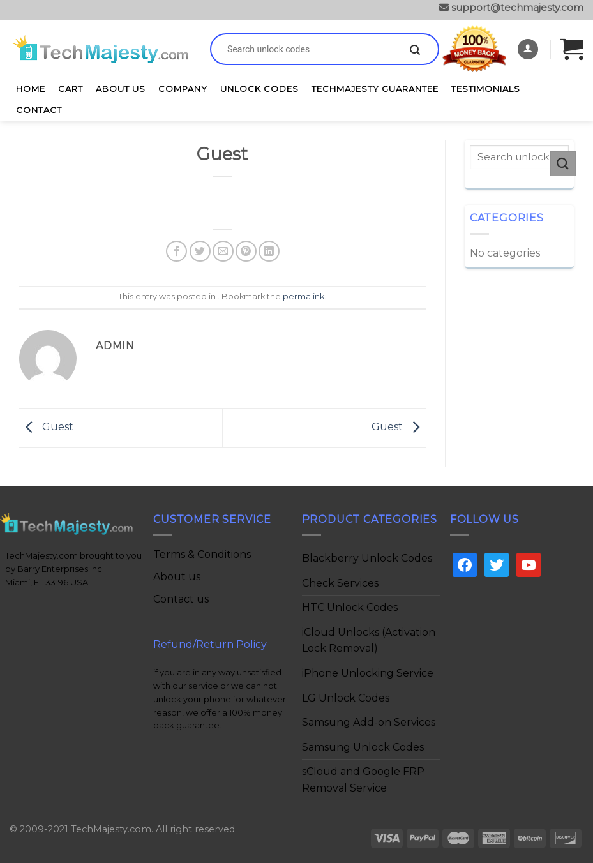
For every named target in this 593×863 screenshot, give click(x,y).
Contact (39, 110)
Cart (70, 89)
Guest (46, 427)
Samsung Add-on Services (368, 722)
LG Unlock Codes (345, 698)
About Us (121, 89)
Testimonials (485, 89)
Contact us (181, 599)
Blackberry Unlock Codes (367, 558)
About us (176, 577)
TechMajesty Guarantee (375, 89)
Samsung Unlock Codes (363, 747)
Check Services (340, 583)
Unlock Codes (259, 89)
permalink (303, 296)
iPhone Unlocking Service (367, 673)
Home (30, 89)
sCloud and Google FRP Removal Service (363, 779)
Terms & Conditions (202, 554)
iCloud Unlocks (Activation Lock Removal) (368, 640)
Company (182, 89)
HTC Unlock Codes (350, 607)
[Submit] (415, 50)
